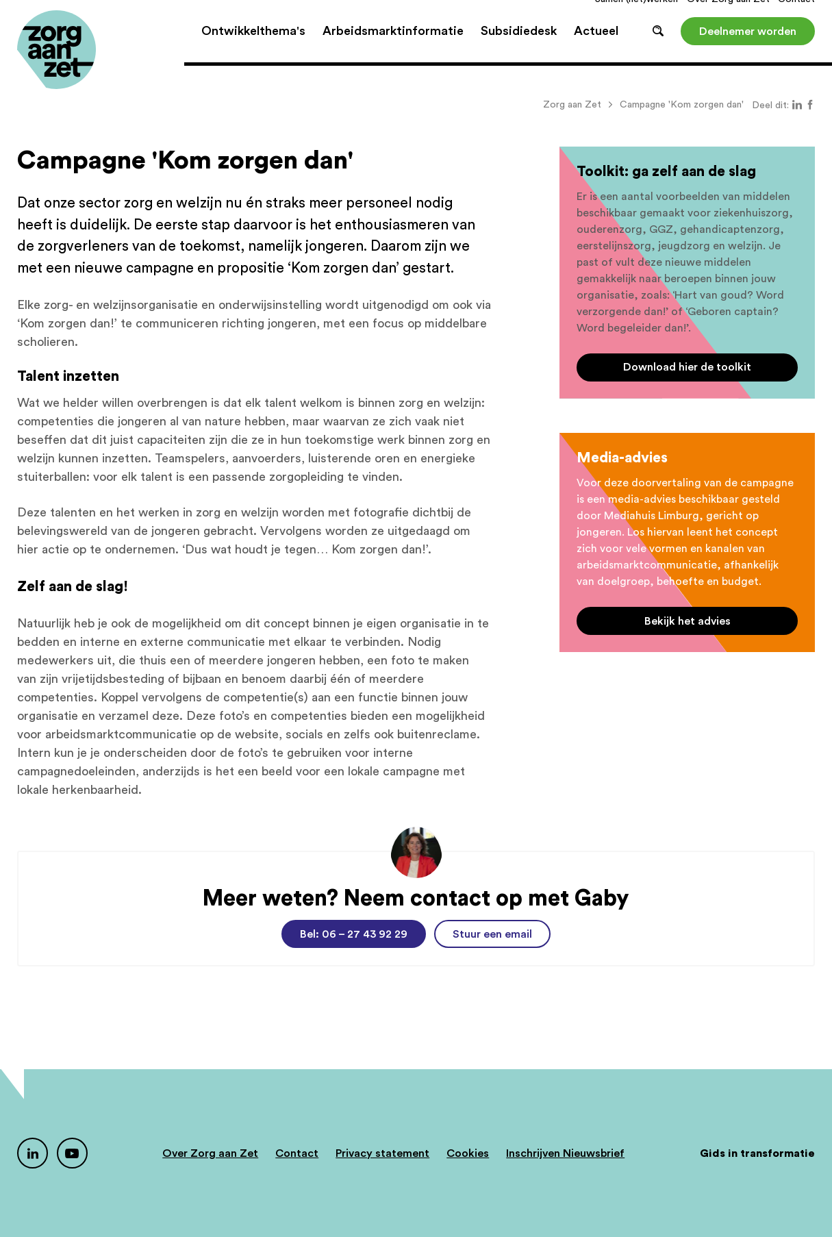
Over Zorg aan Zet (728, 16)
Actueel (596, 48)
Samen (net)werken (636, 16)
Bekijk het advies (687, 621)
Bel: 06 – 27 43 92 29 (353, 934)
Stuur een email (492, 934)
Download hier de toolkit (687, 367)
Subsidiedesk (519, 48)
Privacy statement (382, 1153)
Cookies (467, 1153)
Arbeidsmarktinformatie (393, 48)
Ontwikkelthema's (253, 48)
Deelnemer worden (747, 47)
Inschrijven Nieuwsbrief (565, 1153)
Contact (796, 16)
